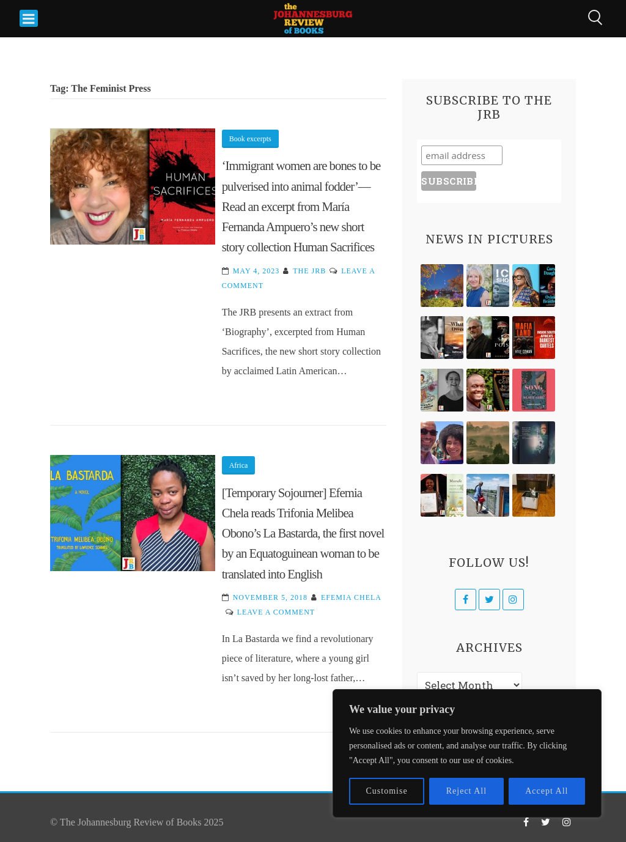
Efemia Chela (351, 597)
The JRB (309, 271)
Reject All (466, 791)
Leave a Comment (276, 612)
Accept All (546, 791)
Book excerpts (250, 139)
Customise (387, 791)
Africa (238, 465)
